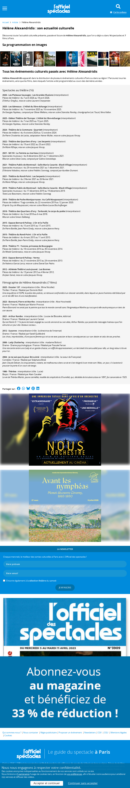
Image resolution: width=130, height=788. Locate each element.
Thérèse (12, 371)
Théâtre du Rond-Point (20, 176)
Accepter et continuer (47, 783)
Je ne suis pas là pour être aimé (24, 357)
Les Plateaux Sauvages (20, 94)
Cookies (8, 735)
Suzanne (13, 330)
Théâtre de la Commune (20, 129)
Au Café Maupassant (52, 199)
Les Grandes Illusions (42, 94)
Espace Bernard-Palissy (20, 222)
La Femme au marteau (27, 153)
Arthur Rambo (16, 316)
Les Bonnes (44, 269)
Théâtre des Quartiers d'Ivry (22, 141)
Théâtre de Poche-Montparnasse (25, 199)
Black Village (65, 164)
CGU (106, 732)
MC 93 (11, 153)
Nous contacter (30, 732)
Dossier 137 (14, 287)
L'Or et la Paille (40, 222)
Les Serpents (44, 141)
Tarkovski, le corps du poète (51, 211)
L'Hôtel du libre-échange (35, 106)
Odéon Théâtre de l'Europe (22, 118)
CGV (100, 732)
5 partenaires (23, 774)
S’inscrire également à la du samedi (31, 580)
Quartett (38, 129)
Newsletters (90, 732)
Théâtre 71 (14, 246)
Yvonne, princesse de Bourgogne (36, 246)
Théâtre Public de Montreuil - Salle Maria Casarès (33, 164)
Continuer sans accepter (83, 783)
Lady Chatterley (16, 342)
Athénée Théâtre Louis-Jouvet (23, 269)
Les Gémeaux (15, 106)
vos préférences (74, 774)
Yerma (36, 257)
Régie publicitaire (48, 732)
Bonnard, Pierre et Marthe (22, 301)
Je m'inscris (65, 587)
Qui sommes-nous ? (11, 732)
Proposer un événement (70, 732)
